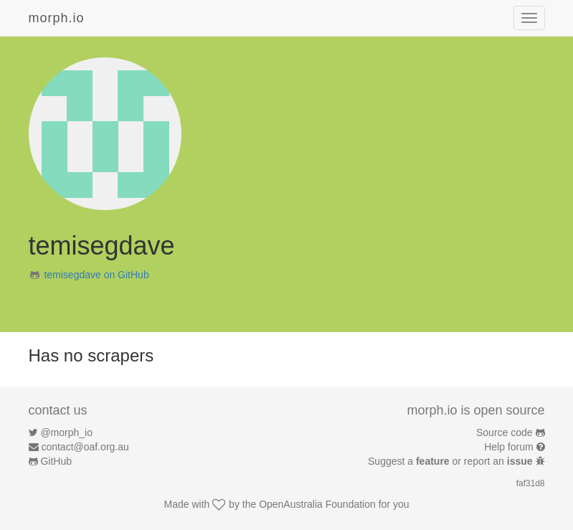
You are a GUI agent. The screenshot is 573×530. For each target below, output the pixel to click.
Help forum (508, 447)
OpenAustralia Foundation (317, 504)
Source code (504, 432)
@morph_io (66, 432)
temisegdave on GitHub (96, 274)
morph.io (57, 18)
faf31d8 (530, 483)
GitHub (56, 461)
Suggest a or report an (451, 461)
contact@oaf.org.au (84, 447)
